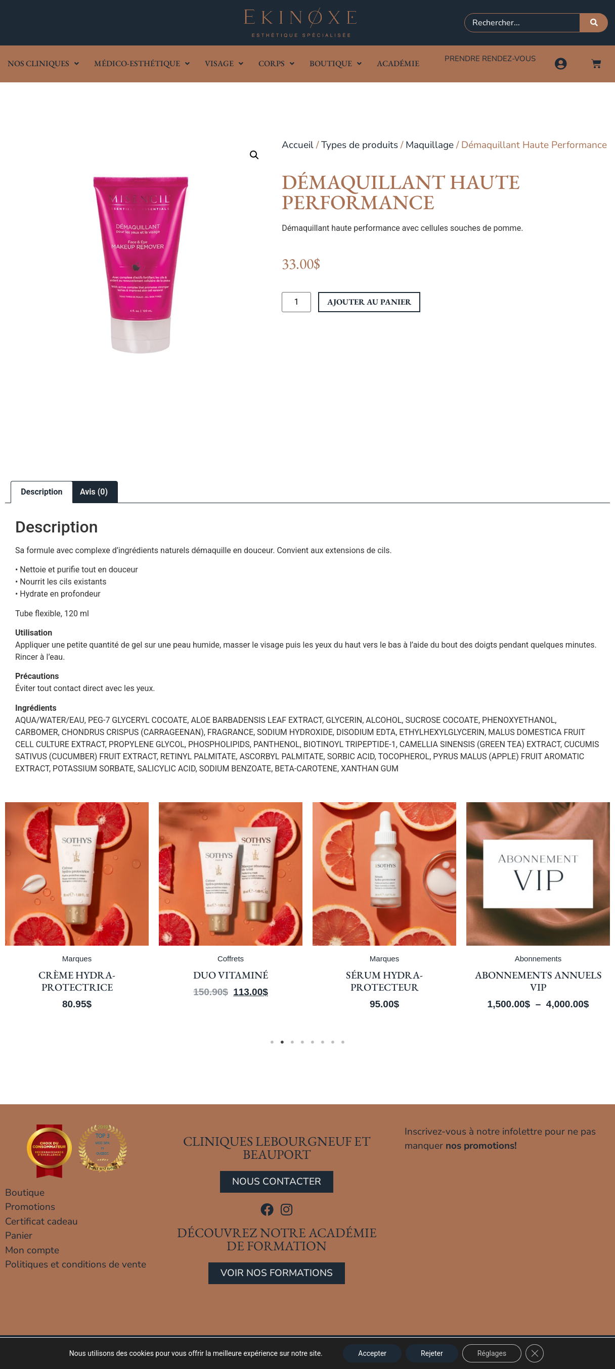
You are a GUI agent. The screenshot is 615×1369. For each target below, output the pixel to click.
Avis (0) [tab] (94, 492)
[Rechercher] (594, 22)
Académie (398, 63)
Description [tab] (41, 492)
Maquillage (430, 145)
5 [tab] (313, 1042)
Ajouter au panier (369, 302)
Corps (276, 63)
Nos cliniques (43, 63)
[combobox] (522, 22)
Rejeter (432, 1353)
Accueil (298, 145)
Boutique (336, 63)
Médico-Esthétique (142, 63)
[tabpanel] (79, 912)
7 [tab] (333, 1042)
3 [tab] (292, 1042)
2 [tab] (282, 1042)
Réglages (491, 1353)
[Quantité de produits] (296, 302)
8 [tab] (343, 1042)
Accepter (372, 1353)
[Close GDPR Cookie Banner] (534, 1353)
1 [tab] (272, 1042)
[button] (254, 155)
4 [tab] (302, 1042)
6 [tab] (323, 1042)
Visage (224, 63)
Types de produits (359, 145)
